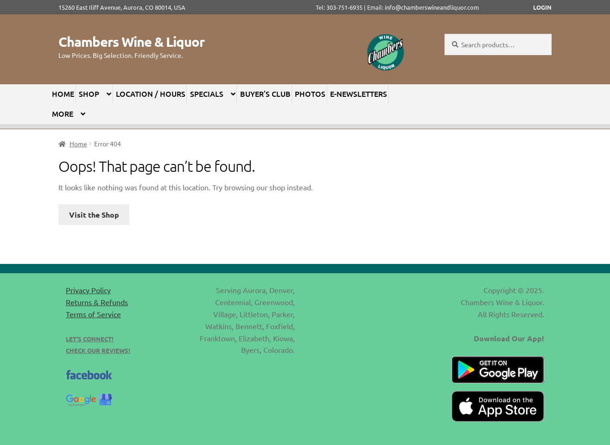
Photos (310, 93)
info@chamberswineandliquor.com (432, 7)
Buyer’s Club (265, 93)
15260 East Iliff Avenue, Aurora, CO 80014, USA (124, 7)
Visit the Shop (94, 214)
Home (63, 93)
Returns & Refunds (97, 302)
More (62, 113)
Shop (89, 93)
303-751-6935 (344, 7)
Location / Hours (150, 93)
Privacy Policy (88, 290)
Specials (206, 93)
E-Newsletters (358, 93)
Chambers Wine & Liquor (131, 41)
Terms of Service (93, 314)
